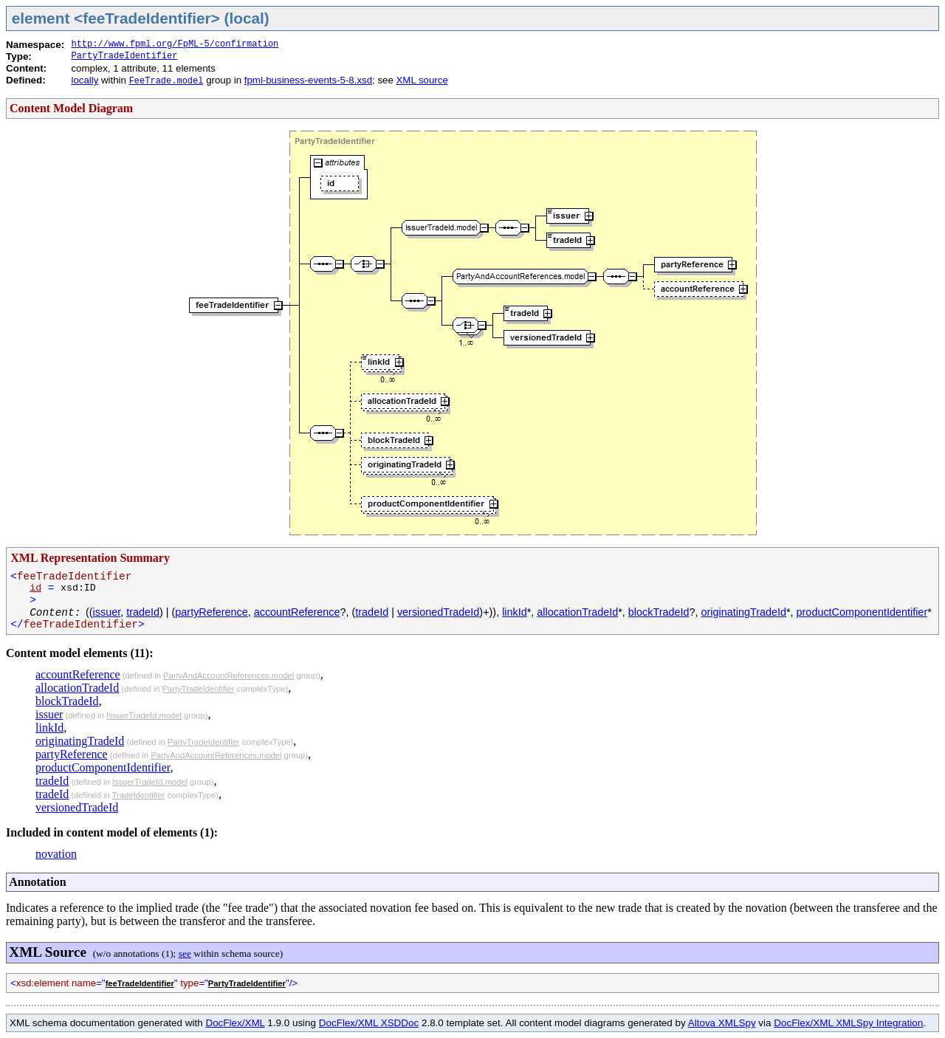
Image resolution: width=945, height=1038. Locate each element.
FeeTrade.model (166, 81)
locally (84, 80)
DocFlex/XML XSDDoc (369, 1022)
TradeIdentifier (138, 795)
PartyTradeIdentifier (124, 56)
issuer (107, 612)
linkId (514, 612)
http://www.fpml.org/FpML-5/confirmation (174, 44)
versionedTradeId (438, 612)
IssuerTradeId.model (144, 715)
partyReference (211, 612)
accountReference (297, 612)
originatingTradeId (743, 612)
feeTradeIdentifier (140, 983)
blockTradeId (659, 612)
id (35, 588)
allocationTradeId (577, 612)
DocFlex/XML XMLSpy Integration (848, 1022)
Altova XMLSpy (722, 1022)
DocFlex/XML (234, 1022)
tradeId (142, 612)
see (185, 953)
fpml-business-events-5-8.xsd (308, 80)
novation (56, 854)
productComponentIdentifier (862, 612)
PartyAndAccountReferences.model (228, 675)
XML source (421, 80)
